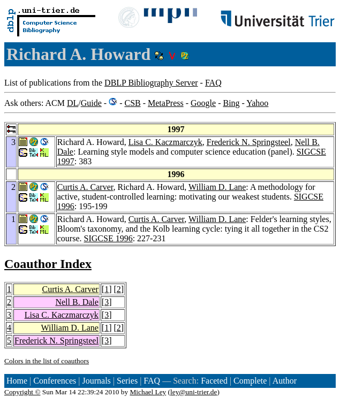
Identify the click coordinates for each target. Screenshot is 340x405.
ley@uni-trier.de (193, 392)
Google (203, 103)
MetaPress (166, 103)
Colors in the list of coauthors (46, 361)
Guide (91, 103)
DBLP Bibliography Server (151, 82)
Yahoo (257, 103)
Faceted (214, 380)
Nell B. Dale (76, 302)
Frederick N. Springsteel (249, 142)
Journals (96, 380)
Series (127, 380)
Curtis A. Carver (85, 187)
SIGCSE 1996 (108, 238)
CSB (132, 103)
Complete (250, 380)
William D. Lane (217, 187)
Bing (231, 103)
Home (16, 380)
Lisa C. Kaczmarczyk (165, 142)
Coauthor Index (48, 264)
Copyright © (22, 392)
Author (285, 380)
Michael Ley (148, 392)
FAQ (213, 82)
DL (72, 103)
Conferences (54, 380)
